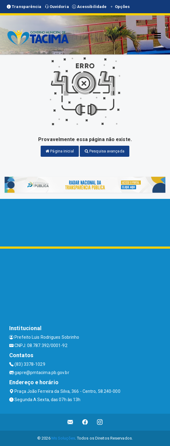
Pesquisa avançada (104, 151)
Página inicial (60, 151)
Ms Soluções (63, 438)
